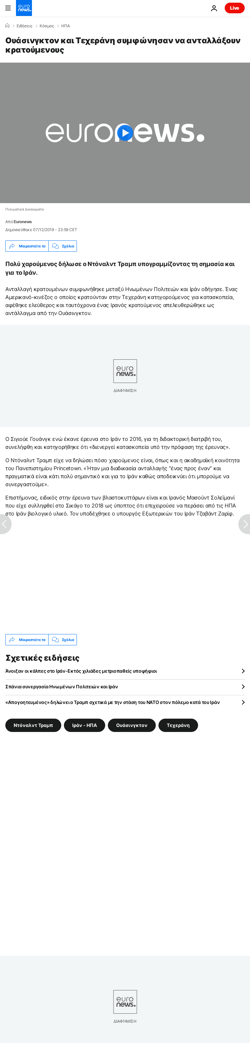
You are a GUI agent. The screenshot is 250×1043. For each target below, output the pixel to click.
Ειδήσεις (24, 26)
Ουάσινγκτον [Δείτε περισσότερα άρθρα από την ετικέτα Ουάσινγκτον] (131, 725)
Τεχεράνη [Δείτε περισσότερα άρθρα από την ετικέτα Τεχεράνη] (178, 725)
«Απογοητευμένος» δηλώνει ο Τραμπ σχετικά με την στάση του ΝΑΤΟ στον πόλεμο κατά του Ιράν (112, 702)
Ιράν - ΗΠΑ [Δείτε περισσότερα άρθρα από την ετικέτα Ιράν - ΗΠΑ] (84, 725)
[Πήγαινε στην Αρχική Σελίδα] (24, 8)
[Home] (7, 25)
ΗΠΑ (65, 26)
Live (234, 8)
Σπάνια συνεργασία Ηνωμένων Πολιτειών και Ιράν (61, 686)
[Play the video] (125, 133)
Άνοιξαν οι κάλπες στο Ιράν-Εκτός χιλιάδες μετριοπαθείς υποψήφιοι (81, 671)
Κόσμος (47, 26)
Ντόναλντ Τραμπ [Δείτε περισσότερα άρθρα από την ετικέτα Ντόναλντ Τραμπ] (33, 725)
